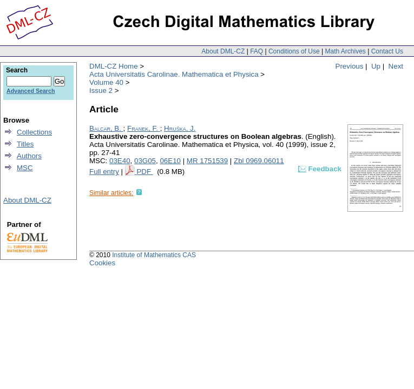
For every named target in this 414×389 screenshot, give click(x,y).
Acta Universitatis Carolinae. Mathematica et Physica (174, 74)
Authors (29, 156)
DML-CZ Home (113, 66)
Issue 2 (101, 90)
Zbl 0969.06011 (259, 161)
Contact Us (387, 51)
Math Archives (345, 51)
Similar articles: (111, 193)
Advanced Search (30, 91)
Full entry (104, 171)
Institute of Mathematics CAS (154, 255)
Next (396, 66)
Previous (350, 66)
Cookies (102, 263)
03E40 (119, 161)
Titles (25, 144)
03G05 (145, 161)
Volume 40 (106, 82)
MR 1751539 (207, 161)
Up (375, 66)
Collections (34, 132)
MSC (25, 168)
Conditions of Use (294, 51)
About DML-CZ (223, 51)
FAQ (256, 51)
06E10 (170, 161)
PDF (144, 171)
